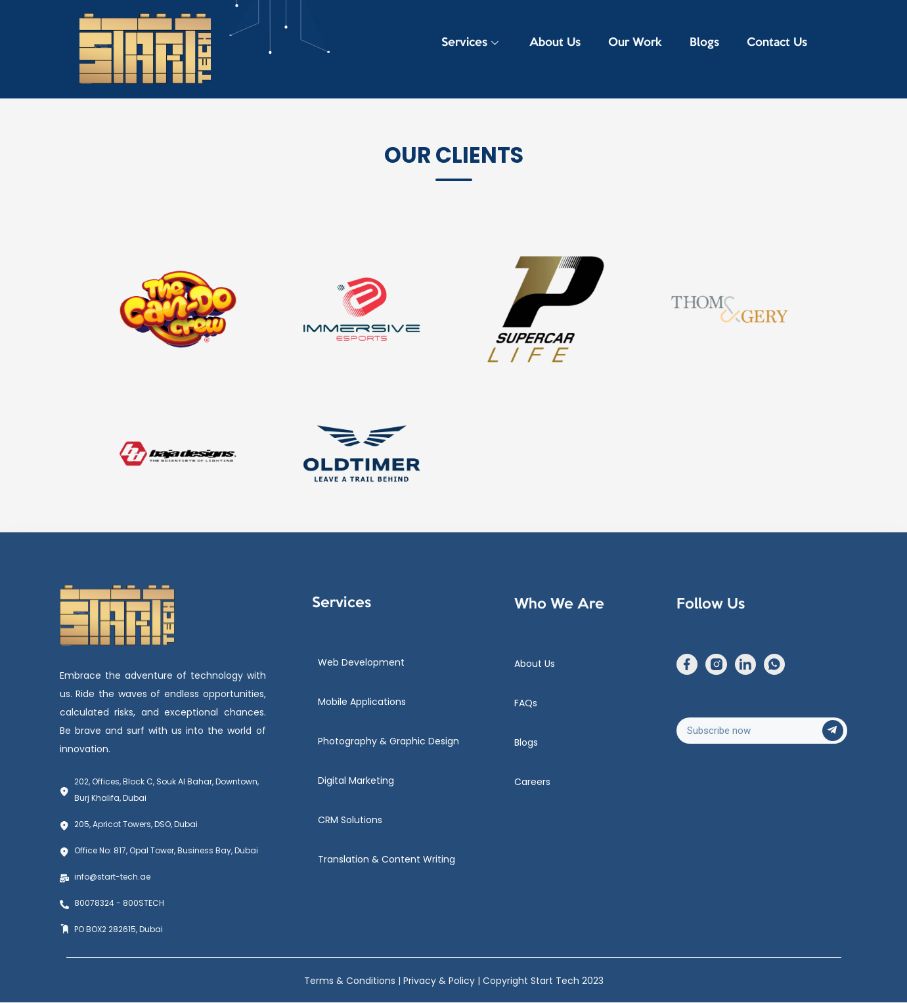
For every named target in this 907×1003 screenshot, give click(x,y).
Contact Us (774, 49)
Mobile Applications (362, 701)
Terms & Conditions (351, 980)
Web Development (361, 662)
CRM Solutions (350, 819)
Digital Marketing (356, 780)
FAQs (525, 703)
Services (448, 49)
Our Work (622, 49)
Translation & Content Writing (386, 859)
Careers (532, 781)
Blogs (696, 49)
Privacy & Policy (440, 980)
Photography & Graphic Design (388, 741)
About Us (536, 49)
